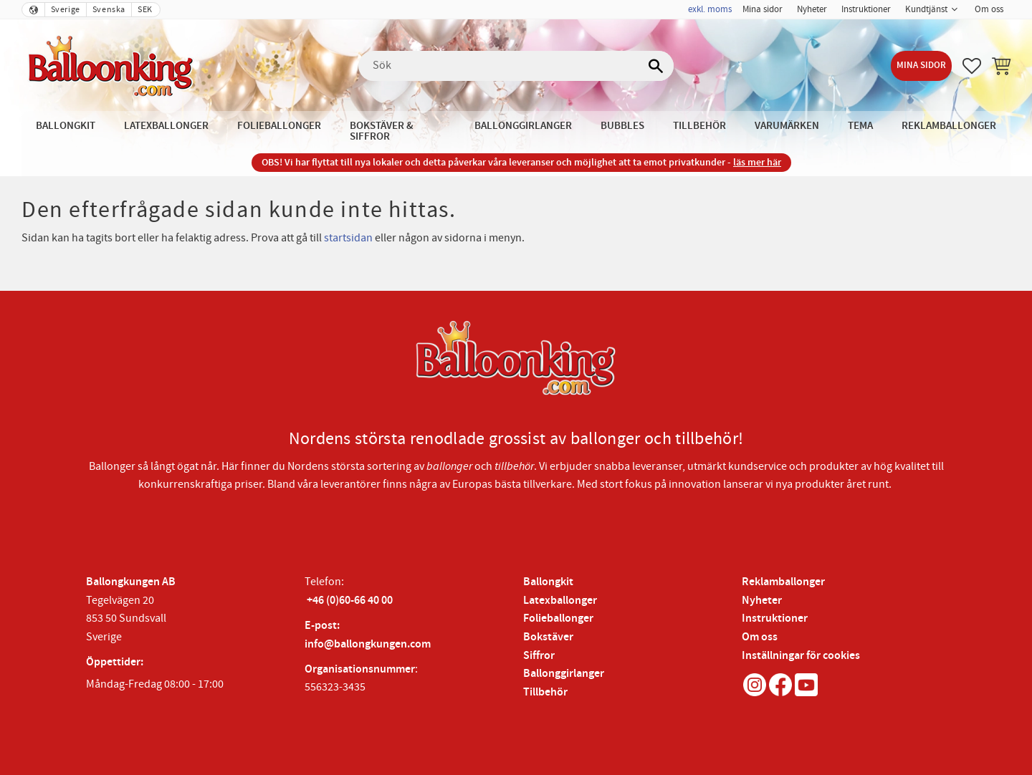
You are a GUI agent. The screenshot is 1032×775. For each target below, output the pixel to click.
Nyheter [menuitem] (812, 9)
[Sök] (656, 66)
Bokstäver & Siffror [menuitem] (382, 131)
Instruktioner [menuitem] (866, 9)
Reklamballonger (783, 581)
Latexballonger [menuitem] (166, 126)
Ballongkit (548, 581)
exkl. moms (710, 9)
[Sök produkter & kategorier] (516, 66)
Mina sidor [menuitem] (762, 9)
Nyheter (762, 600)
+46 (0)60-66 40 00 (350, 600)
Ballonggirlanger (563, 673)
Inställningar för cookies (801, 655)
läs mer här (757, 162)
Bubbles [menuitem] (622, 126)
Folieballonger (558, 618)
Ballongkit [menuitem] (65, 126)
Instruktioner (775, 618)
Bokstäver (548, 637)
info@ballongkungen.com (368, 644)
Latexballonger (560, 600)
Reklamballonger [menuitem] (949, 126)
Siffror (539, 655)
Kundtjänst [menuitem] (926, 9)
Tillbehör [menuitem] (699, 126)
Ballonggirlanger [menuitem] (523, 126)
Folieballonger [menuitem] (279, 126)
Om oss (760, 637)
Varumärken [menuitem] (787, 126)
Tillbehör (545, 692)
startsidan (348, 238)
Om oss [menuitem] (989, 9)
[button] (971, 66)
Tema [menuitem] (860, 126)
